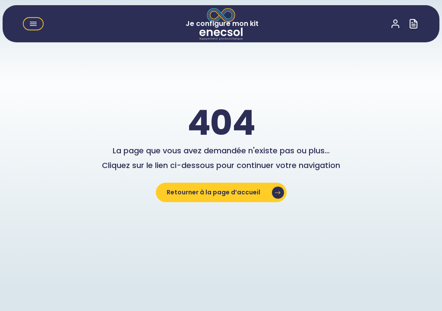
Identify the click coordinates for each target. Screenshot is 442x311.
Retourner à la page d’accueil (213, 192)
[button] (33, 23)
